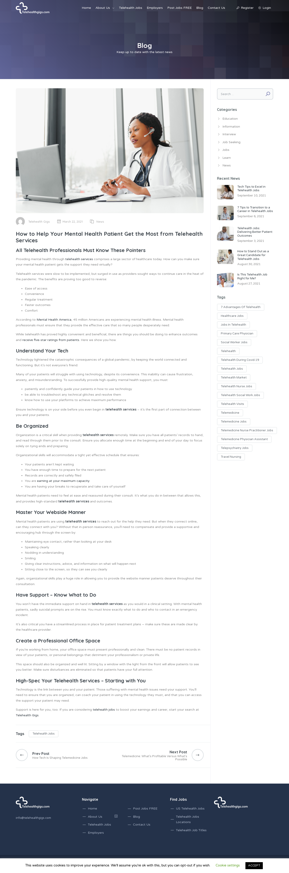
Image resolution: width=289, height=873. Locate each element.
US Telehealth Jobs (190, 808)
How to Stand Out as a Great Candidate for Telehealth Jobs (253, 255)
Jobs (225, 150)
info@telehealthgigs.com (33, 818)
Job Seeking (231, 142)
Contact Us (216, 8)
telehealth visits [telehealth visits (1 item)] (232, 404)
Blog (199, 8)
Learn (226, 158)
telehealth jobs (104, 710)
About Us (103, 8)
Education (230, 119)
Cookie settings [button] (228, 865)
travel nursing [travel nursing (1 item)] (231, 457)
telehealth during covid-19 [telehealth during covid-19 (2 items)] (240, 360)
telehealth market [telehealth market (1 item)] (234, 377)
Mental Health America (54, 320)
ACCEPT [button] (254, 865)
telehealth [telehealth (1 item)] (228, 351)
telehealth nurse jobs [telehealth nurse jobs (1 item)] (236, 386)
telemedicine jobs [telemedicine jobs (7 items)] (234, 421)
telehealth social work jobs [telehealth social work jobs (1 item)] (240, 395)
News (100, 221)
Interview (229, 134)
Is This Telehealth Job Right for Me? (252, 276)
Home (86, 8)
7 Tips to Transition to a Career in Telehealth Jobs (255, 209)
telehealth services (79, 259)
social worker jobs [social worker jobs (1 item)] (234, 342)
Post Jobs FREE (179, 8)
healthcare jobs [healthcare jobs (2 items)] (232, 316)
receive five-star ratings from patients (50, 340)
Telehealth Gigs (39, 221)
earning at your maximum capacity (63, 481)
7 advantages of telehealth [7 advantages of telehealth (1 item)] (241, 307)
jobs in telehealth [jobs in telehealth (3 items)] (233, 325)
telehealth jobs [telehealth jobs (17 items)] (232, 369)
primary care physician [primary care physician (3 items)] (237, 333)
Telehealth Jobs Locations (187, 819)
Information (231, 126)
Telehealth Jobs (130, 8)
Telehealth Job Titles (191, 830)
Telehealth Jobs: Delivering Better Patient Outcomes (254, 232)
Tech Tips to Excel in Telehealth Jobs (251, 188)
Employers (155, 8)
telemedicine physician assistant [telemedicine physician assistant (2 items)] (244, 439)
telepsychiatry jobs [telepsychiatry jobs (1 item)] (235, 448)
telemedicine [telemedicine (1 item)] (230, 413)
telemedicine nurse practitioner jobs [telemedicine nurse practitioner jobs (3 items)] (247, 430)
